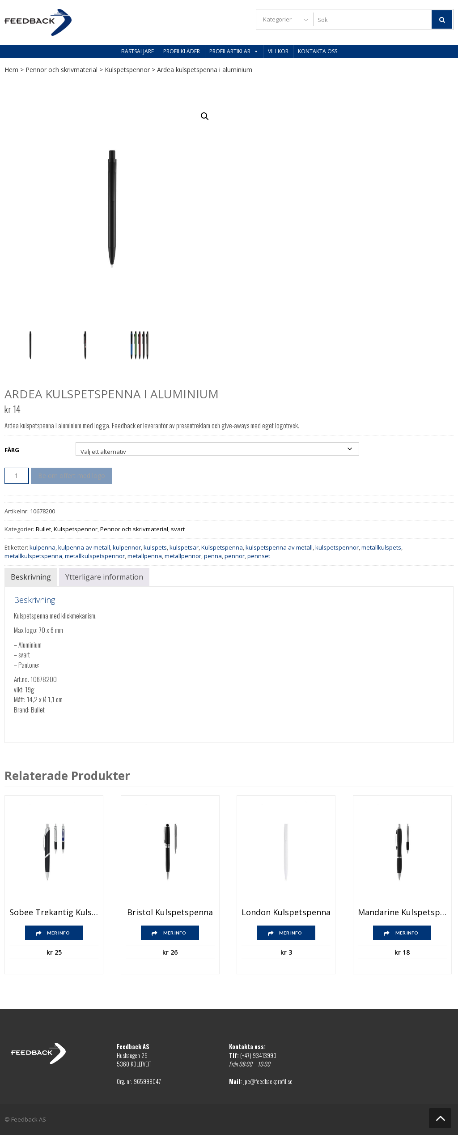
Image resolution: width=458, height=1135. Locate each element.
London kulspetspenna (286, 912)
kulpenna (42, 547)
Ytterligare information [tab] (104, 577)
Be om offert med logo (71, 475)
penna (213, 556)
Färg (11, 450)
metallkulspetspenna (33, 556)
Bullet (43, 529)
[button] (205, 116)
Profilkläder (181, 51)
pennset (258, 556)
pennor (235, 556)
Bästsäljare (137, 51)
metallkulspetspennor (95, 556)
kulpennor (127, 547)
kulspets (155, 547)
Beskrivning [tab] (31, 577)
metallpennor (183, 556)
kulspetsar (184, 547)
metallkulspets (381, 547)
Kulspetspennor (127, 69)
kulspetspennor (337, 547)
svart (178, 529)
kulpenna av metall (84, 547)
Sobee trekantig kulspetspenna (53, 912)
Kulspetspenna (222, 547)
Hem (11, 69)
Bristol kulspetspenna (170, 912)
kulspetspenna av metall (279, 547)
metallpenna (144, 556)
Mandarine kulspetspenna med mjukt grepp (402, 912)
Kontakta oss (317, 51)
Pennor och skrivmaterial (61, 69)
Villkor (278, 51)
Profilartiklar (234, 51)
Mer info (58, 932)
